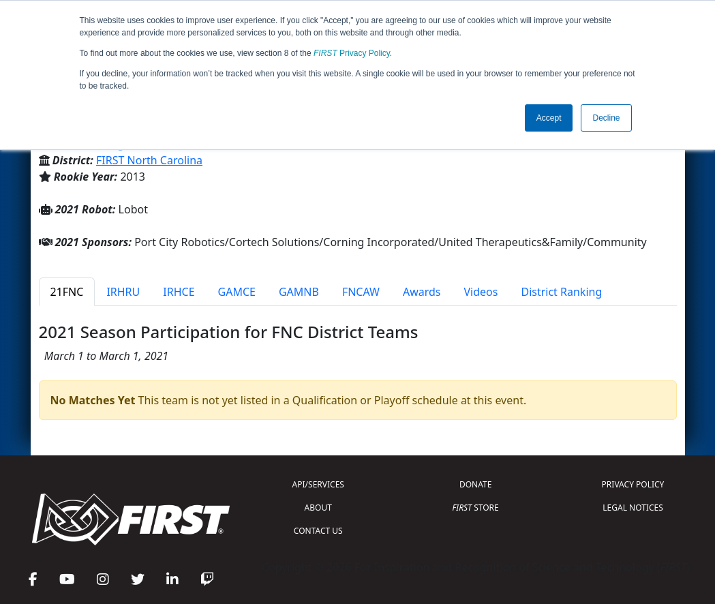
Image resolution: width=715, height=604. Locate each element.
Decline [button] (606, 118)
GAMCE (237, 291)
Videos (481, 291)
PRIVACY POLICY (633, 484)
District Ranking (561, 291)
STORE (476, 507)
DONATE (475, 484)
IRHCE (178, 291)
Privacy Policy (352, 53)
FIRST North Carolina (149, 160)
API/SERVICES (318, 484)
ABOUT (318, 507)
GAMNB (299, 291)
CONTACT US (318, 531)
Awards (422, 291)
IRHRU (123, 291)
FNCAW (361, 291)
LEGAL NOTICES (633, 507)
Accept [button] (549, 118)
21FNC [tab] (67, 291)
